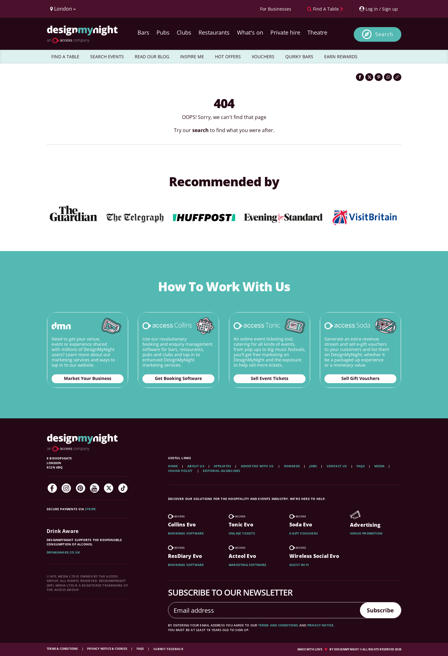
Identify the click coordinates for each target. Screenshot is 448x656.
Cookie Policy (181, 470)
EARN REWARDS (340, 56)
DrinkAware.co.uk (63, 552)
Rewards (292, 466)
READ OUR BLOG (152, 56)
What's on (250, 32)
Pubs (163, 32)
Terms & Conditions (63, 649)
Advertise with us (257, 466)
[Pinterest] (80, 488)
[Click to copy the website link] (397, 77)
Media (379, 466)
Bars (143, 32)
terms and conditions (278, 625)
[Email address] (261, 610)
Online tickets (242, 533)
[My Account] (378, 9)
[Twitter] (108, 488)
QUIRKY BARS (299, 56)
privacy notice (320, 625)
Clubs (184, 32)
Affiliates (222, 466)
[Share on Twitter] (369, 77)
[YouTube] (94, 488)
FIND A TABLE (65, 56)
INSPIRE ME (192, 56)
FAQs (361, 466)
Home (173, 466)
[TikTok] (123, 488)
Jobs (313, 466)
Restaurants (214, 32)
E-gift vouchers (303, 533)
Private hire (285, 32)
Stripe (90, 509)
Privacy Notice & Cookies (107, 649)
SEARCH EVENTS (107, 56)
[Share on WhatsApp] (388, 77)
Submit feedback (168, 649)
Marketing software (248, 565)
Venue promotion (366, 533)
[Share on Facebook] (360, 77)
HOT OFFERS (228, 56)
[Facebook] (52, 488)
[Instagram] (66, 488)
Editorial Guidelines (221, 470)
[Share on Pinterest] (379, 77)
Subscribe (378, 610)
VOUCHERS (263, 56)
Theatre (317, 32)
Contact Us (337, 466)
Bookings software (186, 533)
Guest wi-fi (299, 565)
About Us (195, 466)
